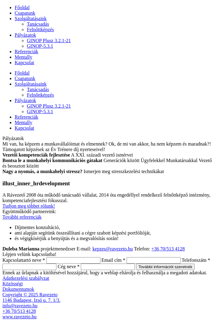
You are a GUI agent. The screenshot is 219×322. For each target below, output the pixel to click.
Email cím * (113, 260)
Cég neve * (69, 266)
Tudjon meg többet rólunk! (28, 206)
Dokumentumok (18, 289)
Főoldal (22, 7)
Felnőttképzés (40, 29)
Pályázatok (25, 35)
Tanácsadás (38, 24)
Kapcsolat (24, 62)
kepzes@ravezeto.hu (112, 248)
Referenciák (26, 51)
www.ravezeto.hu (19, 316)
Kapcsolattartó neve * (23, 260)
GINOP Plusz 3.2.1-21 (49, 40)
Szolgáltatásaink (31, 18)
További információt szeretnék (165, 267)
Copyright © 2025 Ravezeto (30, 294)
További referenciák (21, 217)
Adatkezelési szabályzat (25, 278)
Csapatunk (25, 13)
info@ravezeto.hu (20, 305)
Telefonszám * (195, 260)
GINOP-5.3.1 (40, 46)
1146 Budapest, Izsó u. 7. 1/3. (31, 300)
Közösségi (12, 283)
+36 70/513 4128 (168, 248)
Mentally (23, 57)
